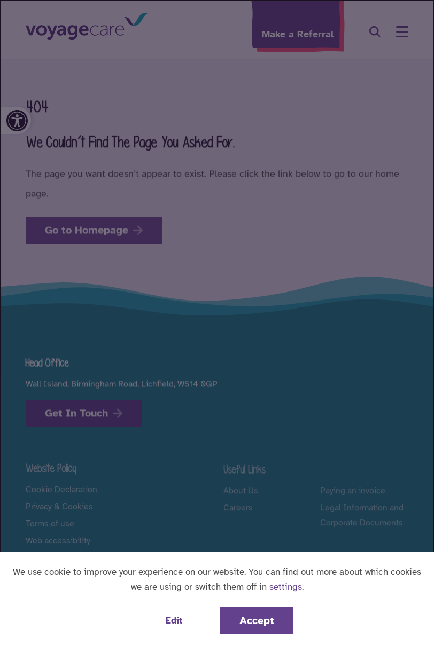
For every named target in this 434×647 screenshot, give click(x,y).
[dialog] (217, 323)
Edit (174, 620)
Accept (256, 620)
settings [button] (285, 587)
